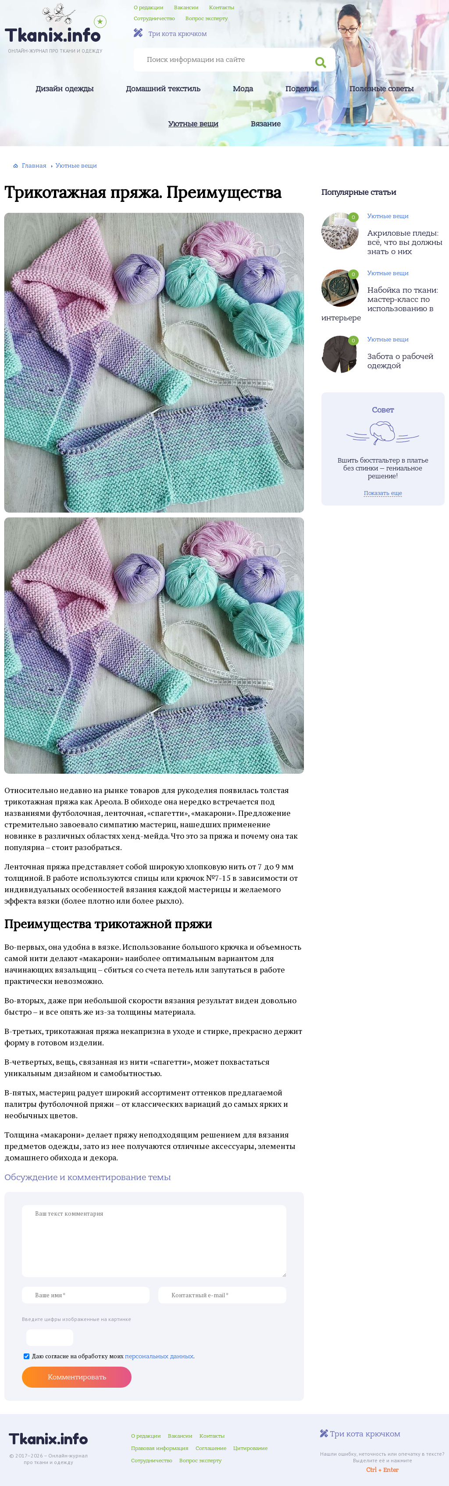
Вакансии (186, 7)
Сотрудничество (154, 18)
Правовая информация (160, 1448)
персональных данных (159, 1356)
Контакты (221, 7)
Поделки (301, 89)
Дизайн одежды (64, 89)
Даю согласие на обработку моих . (113, 1356)
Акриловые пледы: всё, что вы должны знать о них (404, 242)
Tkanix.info (48, 1439)
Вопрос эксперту (206, 18)
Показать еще (383, 493)
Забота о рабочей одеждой (400, 361)
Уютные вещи (193, 124)
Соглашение (211, 1448)
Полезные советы (381, 89)
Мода (243, 89)
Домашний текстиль (163, 89)
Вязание (266, 124)
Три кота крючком (170, 33)
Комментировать (77, 1377)
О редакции (149, 7)
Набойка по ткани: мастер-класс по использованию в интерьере (379, 304)
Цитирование (250, 1448)
